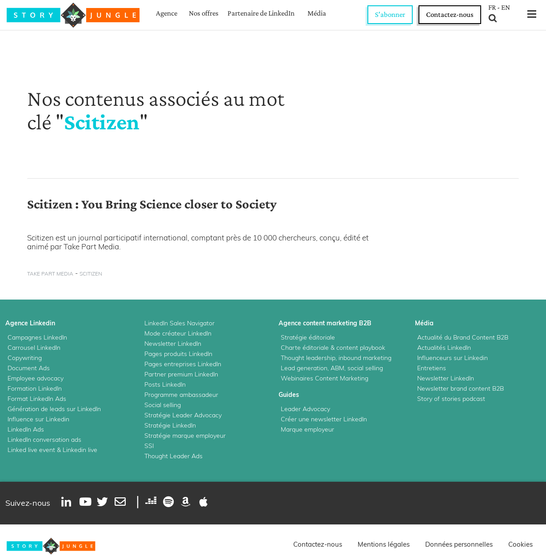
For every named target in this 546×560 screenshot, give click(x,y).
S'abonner (390, 14)
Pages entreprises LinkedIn (182, 364)
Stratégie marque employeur (185, 436)
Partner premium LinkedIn (181, 374)
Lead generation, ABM (312, 368)
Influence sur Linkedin (38, 419)
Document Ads (29, 368)
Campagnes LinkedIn (37, 337)
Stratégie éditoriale (308, 337)
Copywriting (25, 358)
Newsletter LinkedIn (172, 344)
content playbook (360, 348)
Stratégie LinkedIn (170, 425)
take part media (50, 273)
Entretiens (431, 368)
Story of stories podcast (451, 399)
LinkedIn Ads (26, 429)
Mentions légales (384, 544)
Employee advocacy (36, 378)
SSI (149, 446)
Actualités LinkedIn (444, 348)
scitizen (91, 273)
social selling (365, 368)
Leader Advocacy (305, 409)
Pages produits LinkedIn (178, 354)
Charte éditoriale (305, 348)
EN (505, 8)
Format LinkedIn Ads (37, 399)
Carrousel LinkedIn (34, 348)
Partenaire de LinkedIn (261, 13)
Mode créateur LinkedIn (177, 333)
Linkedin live (80, 450)
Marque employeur (307, 429)
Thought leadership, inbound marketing (336, 358)
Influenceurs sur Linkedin (452, 358)
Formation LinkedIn (35, 388)
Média (316, 13)
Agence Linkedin (30, 323)
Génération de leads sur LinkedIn (54, 409)
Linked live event (31, 450)
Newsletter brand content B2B (460, 388)
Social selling (162, 405)
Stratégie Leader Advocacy (183, 415)
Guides (289, 395)
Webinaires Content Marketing (324, 378)
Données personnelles (459, 544)
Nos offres (204, 13)
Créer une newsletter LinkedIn (324, 419)
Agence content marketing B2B (325, 323)
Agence (166, 13)
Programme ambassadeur (181, 395)
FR (492, 8)
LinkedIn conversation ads (44, 440)
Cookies (520, 544)
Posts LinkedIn (165, 384)
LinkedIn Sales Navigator (179, 323)
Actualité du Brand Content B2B (462, 337)
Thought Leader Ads (173, 456)
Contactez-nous (450, 14)
